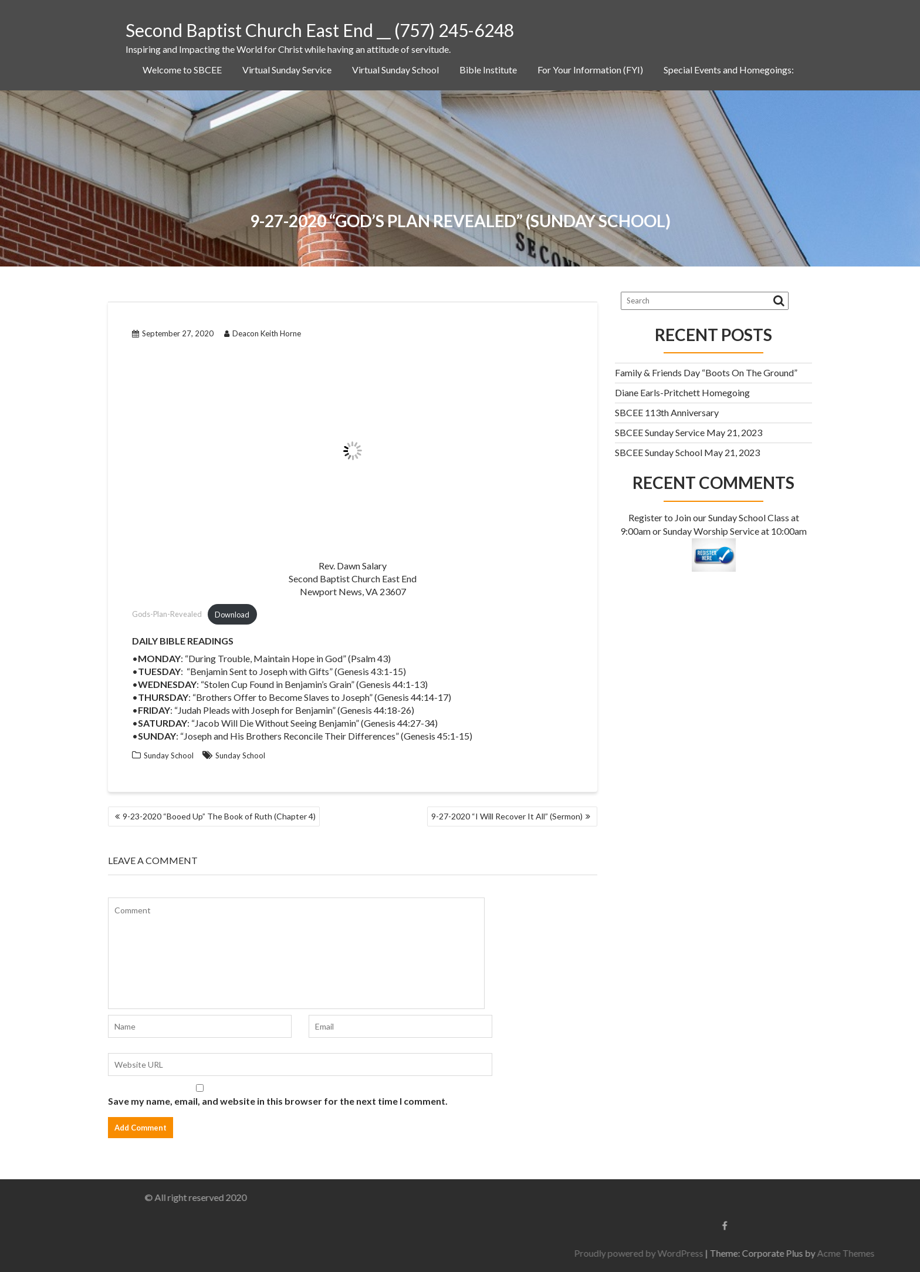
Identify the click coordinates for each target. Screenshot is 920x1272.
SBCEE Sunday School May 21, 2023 (687, 452)
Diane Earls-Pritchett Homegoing (682, 392)
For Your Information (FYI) (590, 69)
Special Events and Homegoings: (729, 69)
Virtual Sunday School (395, 69)
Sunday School (169, 755)
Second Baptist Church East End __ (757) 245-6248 (320, 30)
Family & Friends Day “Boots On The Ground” (706, 372)
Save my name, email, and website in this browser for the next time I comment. (278, 1100)
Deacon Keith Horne (262, 333)
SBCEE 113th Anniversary (667, 412)
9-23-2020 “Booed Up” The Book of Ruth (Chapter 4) (219, 816)
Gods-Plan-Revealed (167, 614)
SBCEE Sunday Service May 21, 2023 (688, 432)
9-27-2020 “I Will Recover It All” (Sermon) (507, 816)
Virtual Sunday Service (287, 69)
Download (232, 614)
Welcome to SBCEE (182, 69)
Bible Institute (488, 69)
